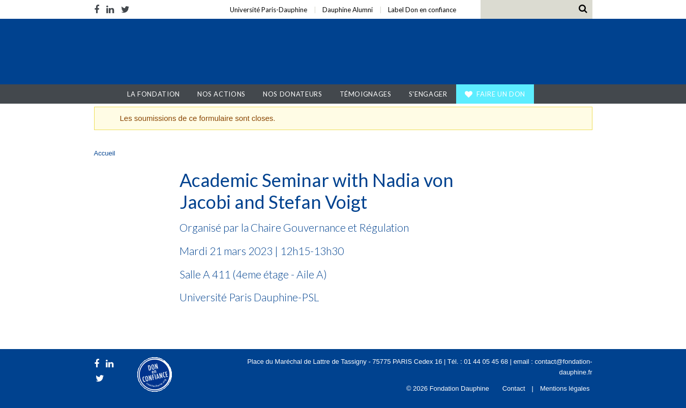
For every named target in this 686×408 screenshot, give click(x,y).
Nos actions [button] (221, 94)
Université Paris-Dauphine (268, 10)
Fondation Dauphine (159, 53)
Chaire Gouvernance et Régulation (330, 227)
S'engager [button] (428, 94)
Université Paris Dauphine (494, 53)
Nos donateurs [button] (292, 94)
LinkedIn (110, 9)
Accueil (109, 94)
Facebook (98, 9)
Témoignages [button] (366, 94)
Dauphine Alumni (347, 10)
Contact (513, 388)
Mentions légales (565, 388)
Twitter (125, 9)
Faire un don (500, 94)
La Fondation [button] (153, 94)
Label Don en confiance (422, 10)
